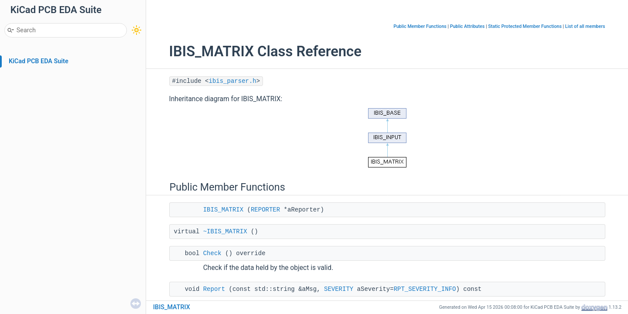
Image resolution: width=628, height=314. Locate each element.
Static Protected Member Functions (525, 26)
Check (212, 253)
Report (214, 289)
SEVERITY (338, 289)
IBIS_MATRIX (223, 209)
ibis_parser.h (232, 81)
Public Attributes (467, 26)
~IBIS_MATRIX (225, 231)
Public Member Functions (420, 26)
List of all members (585, 26)
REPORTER (265, 209)
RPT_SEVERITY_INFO (425, 289)
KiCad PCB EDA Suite (38, 61)
